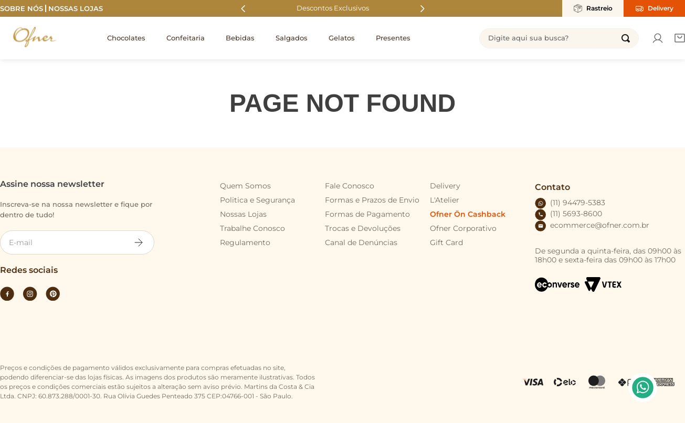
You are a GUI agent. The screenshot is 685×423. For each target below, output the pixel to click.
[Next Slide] (422, 8)
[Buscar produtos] (625, 38)
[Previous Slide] (243, 8)
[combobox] (559, 38)
